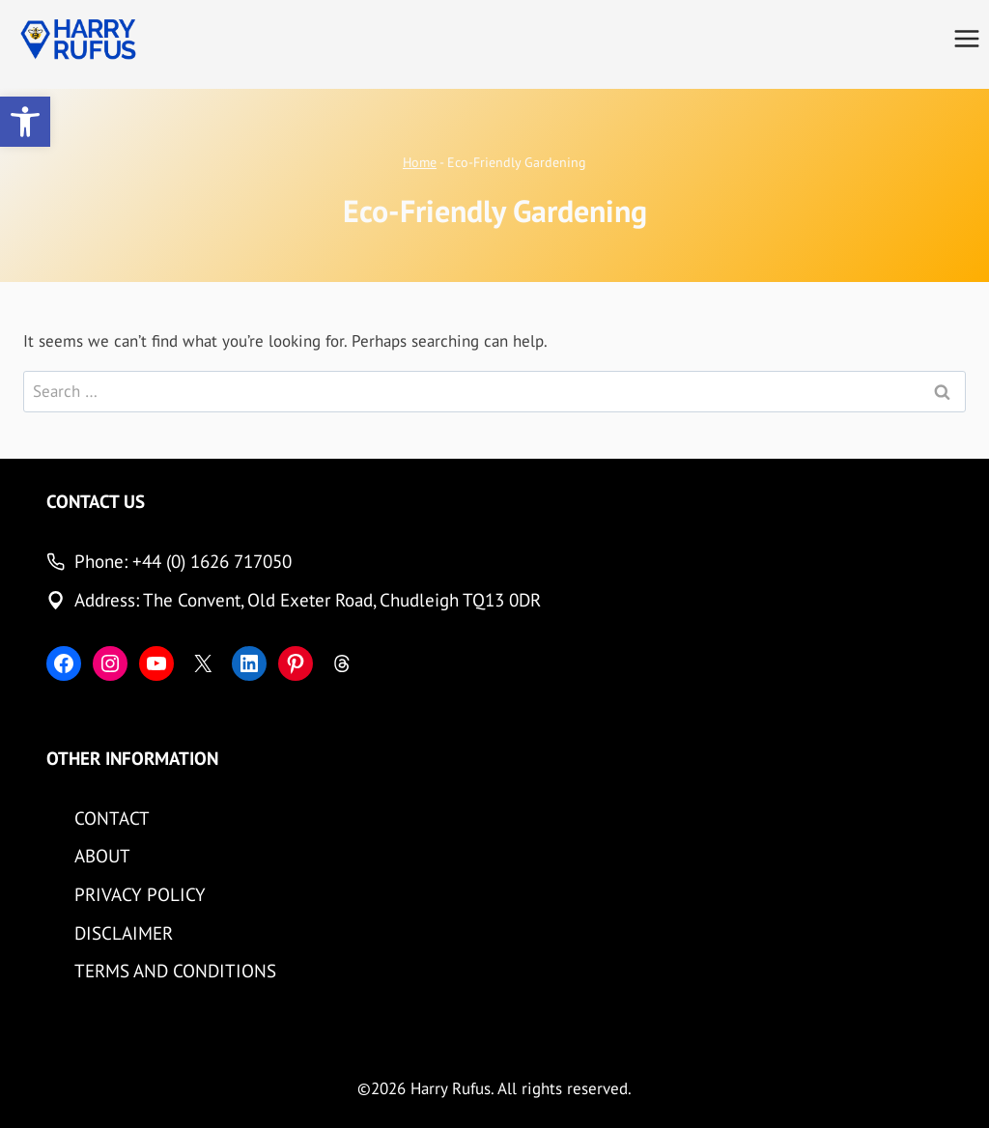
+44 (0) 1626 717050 (212, 561)
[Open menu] (966, 38)
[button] (25, 122)
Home (420, 162)
